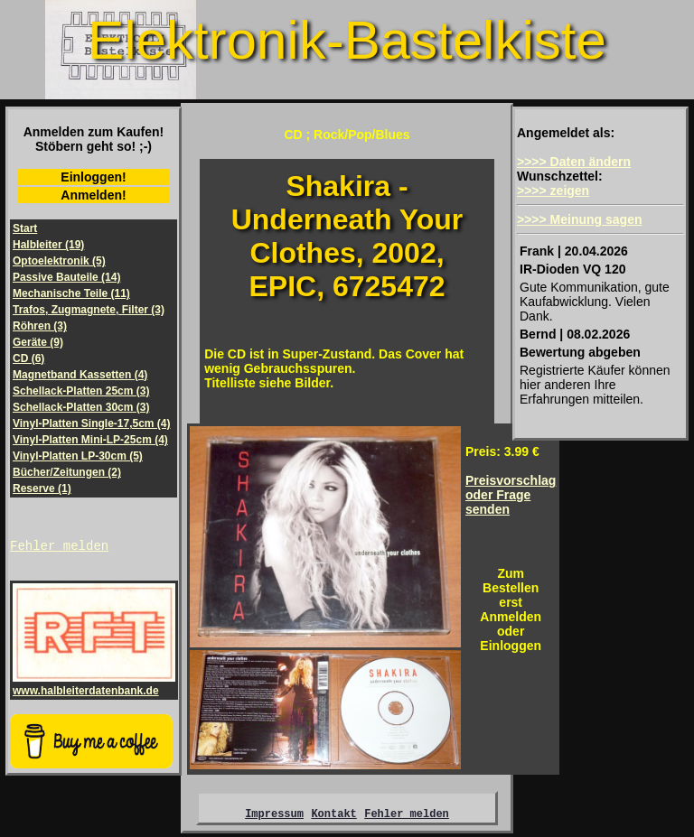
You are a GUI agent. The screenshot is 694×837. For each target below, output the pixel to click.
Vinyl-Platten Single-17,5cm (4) (92, 423)
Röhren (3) (40, 326)
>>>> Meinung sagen (579, 219)
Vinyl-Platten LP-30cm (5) (78, 456)
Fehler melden (59, 547)
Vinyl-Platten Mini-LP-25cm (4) (90, 439)
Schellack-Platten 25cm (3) (81, 391)
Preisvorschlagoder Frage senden (510, 494)
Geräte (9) (38, 342)
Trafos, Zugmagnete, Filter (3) (88, 309)
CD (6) (28, 358)
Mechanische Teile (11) (71, 293)
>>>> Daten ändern (574, 161)
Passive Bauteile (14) (66, 277)
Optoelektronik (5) (59, 261)
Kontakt (333, 815)
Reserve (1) (42, 488)
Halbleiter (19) (48, 244)
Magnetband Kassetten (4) (80, 374)
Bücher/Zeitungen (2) (67, 472)
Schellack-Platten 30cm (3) (81, 407)
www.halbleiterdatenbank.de (94, 687)
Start (25, 228)
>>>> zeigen (553, 190)
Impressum (274, 815)
